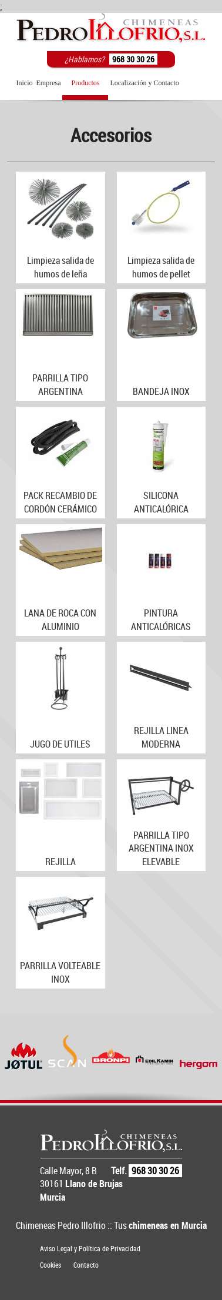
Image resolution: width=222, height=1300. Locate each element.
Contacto (86, 1264)
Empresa (48, 83)
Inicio (24, 83)
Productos (85, 83)
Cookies (50, 1264)
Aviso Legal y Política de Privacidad (90, 1248)
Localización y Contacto (144, 83)
